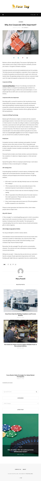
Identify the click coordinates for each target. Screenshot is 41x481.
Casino (20, 446)
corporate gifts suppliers (14, 132)
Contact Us (18, 469)
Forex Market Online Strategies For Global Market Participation (20, 375)
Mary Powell (20, 279)
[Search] (37, 15)
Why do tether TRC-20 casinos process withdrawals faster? (21, 451)
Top (20, 478)
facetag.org (29, 473)
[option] (20, 435)
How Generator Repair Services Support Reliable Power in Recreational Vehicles (20, 345)
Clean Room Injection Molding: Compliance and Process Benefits (20, 314)
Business (21, 21)
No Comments (25, 27)
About (24, 469)
